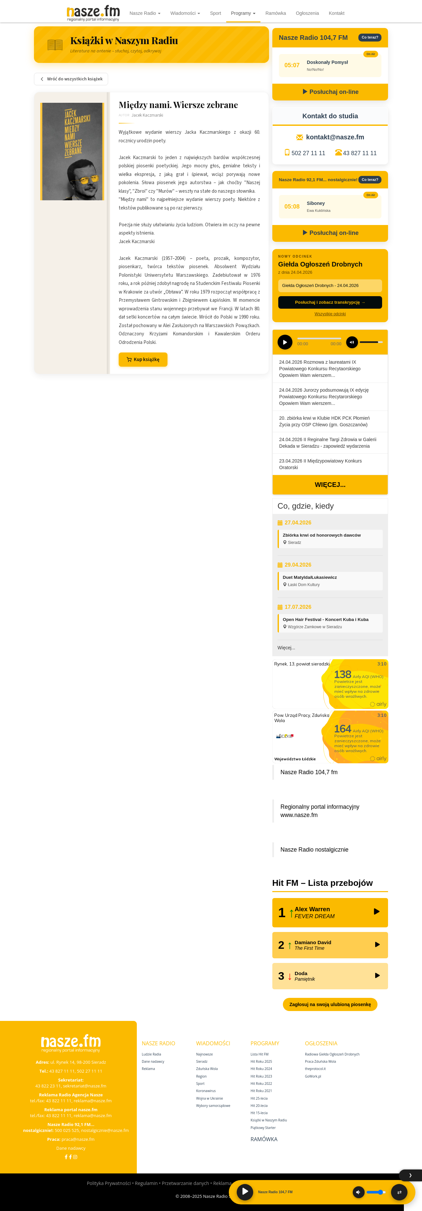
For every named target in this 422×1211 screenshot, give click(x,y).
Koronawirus (206, 1090)
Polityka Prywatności (109, 1183)
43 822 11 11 (59, 1101)
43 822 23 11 (48, 1086)
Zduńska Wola (207, 1068)
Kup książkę (143, 359)
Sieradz (201, 1061)
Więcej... (330, 484)
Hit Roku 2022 (261, 1083)
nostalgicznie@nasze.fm (105, 1130)
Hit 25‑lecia (259, 1098)
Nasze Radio (145, 13)
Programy (243, 13)
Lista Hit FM (259, 1054)
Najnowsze (204, 1054)
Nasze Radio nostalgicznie (314, 849)
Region (201, 1076)
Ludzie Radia (151, 1054)
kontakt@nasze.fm (335, 137)
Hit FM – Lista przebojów (322, 883)
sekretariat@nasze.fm (84, 1086)
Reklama (148, 1068)
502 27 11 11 (308, 153)
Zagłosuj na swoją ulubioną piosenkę (330, 1004)
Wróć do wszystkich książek (71, 79)
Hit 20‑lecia (259, 1105)
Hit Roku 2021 (261, 1090)
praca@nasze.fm (78, 1139)
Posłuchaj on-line (330, 92)
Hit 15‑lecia (259, 1113)
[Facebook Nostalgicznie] (70, 1157)
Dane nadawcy (71, 1148)
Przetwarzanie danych (185, 1183)
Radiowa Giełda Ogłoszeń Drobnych (332, 1054)
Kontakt (337, 13)
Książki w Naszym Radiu (269, 1120)
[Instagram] (75, 1157)
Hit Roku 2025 (261, 1061)
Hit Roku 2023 (261, 1076)
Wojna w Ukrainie (209, 1098)
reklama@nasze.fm (92, 1101)
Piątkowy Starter (263, 1127)
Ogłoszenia (307, 13)
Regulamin (146, 1183)
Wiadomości (185, 13)
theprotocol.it (315, 1068)
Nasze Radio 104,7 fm (309, 772)
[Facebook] (66, 1157)
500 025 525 (67, 1130)
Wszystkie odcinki (330, 314)
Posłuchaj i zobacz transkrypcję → (330, 302)
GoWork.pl (313, 1076)
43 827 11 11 (360, 153)
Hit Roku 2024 (261, 1068)
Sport (215, 13)
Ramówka (275, 13)
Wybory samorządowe (213, 1105)
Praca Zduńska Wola (320, 1061)
